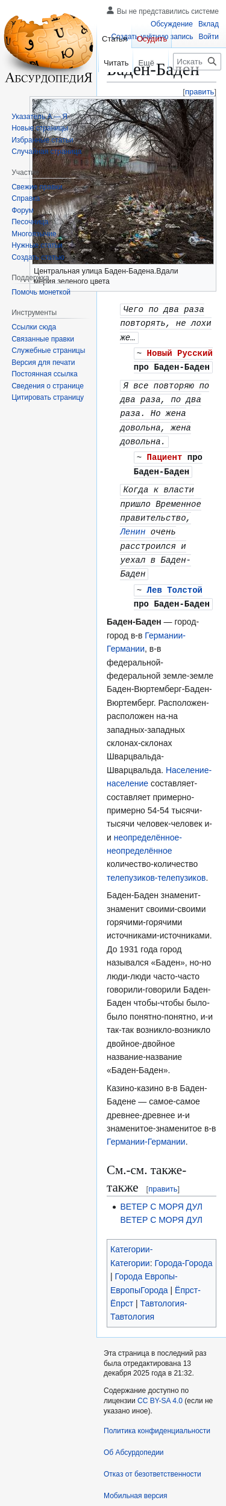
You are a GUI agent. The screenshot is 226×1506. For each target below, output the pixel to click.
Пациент (165, 450)
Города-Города (183, 1236)
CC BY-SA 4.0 (160, 1375)
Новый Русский (180, 351)
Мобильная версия (136, 1469)
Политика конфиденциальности (157, 1404)
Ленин (132, 522)
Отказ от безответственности (152, 1447)
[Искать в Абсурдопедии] (197, 61)
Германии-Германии (146, 1116)
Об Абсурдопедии (134, 1426)
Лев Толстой (174, 564)
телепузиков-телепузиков (156, 851)
